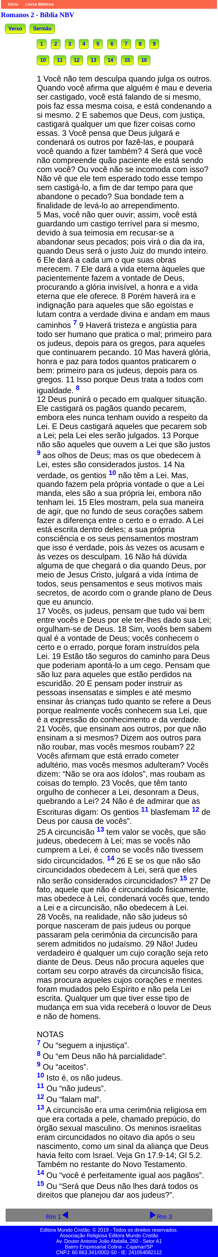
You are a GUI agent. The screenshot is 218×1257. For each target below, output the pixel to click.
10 (43, 60)
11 (60, 60)
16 (144, 60)
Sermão (42, 28)
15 (127, 60)
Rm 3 (160, 1216)
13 (93, 60)
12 (77, 60)
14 (110, 60)
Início (13, 4)
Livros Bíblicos (39, 4)
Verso (15, 28)
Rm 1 (57, 1216)
